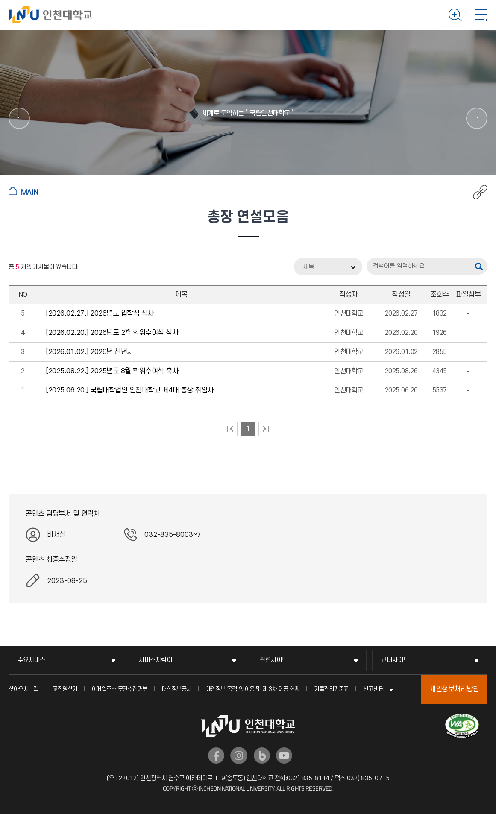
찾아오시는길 (23, 689)
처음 (230, 429)
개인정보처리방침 (454, 689)
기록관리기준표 (331, 689)
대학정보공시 (176, 689)
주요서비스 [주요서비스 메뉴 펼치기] (31, 660)
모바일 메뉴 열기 (481, 15)
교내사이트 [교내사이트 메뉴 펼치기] (395, 660)
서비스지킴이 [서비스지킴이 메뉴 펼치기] (155, 660)
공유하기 (475, 192)
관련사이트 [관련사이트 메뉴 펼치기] (274, 660)
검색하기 (455, 15)
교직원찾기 (65, 689)
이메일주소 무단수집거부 (119, 689)
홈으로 (30, 191)
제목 (308, 266)
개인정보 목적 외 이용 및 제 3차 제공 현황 (253, 689)
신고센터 (373, 689)
